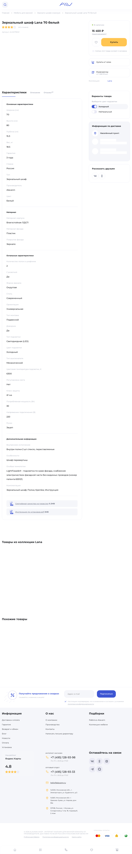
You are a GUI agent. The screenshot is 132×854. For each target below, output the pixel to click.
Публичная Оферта (31, 837)
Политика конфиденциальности (55, 837)
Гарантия (6, 724)
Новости (6, 738)
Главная (5, 13)
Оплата (5, 743)
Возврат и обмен (10, 729)
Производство (53, 724)
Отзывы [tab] (48, 92)
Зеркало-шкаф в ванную (48, 13)
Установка (7, 747)
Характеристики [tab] (14, 92)
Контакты (50, 729)
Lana (110, 81)
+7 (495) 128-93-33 (63, 771)
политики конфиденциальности (81, 704)
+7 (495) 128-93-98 (63, 757)
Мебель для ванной (23, 13)
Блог (4, 734)
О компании (51, 720)
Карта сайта (76, 837)
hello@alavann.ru (58, 783)
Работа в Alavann (97, 720)
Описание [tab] (35, 92)
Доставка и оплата (11, 720)
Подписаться (106, 694)
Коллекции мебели (98, 724)
